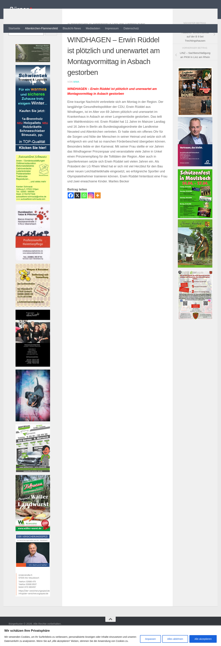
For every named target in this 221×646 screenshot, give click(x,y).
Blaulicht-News (72, 28)
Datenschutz (131, 28)
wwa (76, 95)
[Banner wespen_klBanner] (33, 319)
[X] (77, 209)
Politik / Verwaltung (131, 37)
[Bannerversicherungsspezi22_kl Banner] (33, 609)
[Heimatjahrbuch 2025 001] (195, 280)
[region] (110, 635)
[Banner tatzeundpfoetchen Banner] (33, 273)
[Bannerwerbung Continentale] (195, 179)
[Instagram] (91, 209)
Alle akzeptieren (203, 639)
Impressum (112, 28)
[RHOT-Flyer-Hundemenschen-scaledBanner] (195, 332)
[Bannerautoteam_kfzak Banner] (33, 484)
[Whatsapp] (84, 209)
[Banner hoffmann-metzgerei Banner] (33, 543)
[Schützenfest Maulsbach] (195, 230)
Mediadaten (93, 28)
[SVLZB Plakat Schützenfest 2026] (195, 128)
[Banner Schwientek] (33, 164)
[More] (98, 209)
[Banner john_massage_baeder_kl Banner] (33, 75)
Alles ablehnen (175, 639)
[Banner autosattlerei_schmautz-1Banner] (33, 214)
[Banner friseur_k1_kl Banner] (33, 379)
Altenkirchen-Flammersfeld (41, 28)
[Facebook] (71, 209)
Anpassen (150, 639)
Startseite (14, 28)
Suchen (13, 39)
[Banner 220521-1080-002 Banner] (33, 434)
